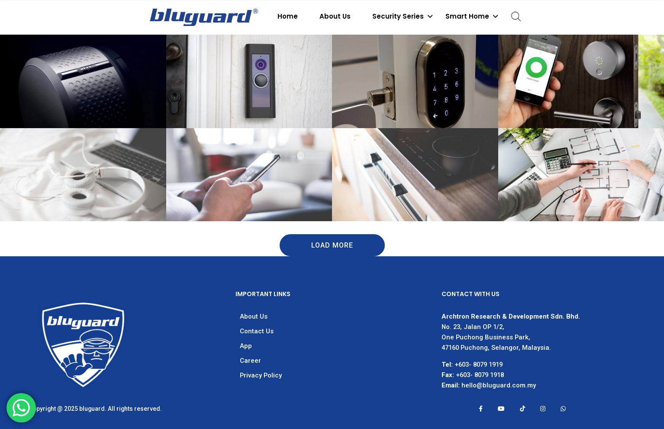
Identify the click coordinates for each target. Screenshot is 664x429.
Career (250, 360)
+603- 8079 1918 (480, 375)
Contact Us (257, 331)
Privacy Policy (261, 375)
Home (287, 16)
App (246, 346)
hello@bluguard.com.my (498, 385)
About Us (335, 16)
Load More (332, 245)
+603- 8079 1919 (478, 364)
